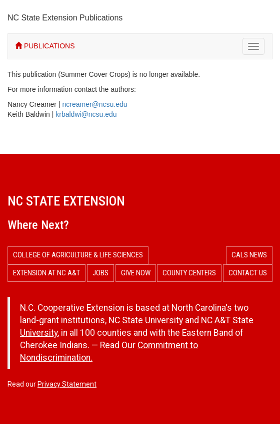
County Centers (189, 272)
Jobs (100, 272)
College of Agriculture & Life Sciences (78, 254)
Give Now (135, 272)
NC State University (145, 320)
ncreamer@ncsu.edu (94, 104)
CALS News (249, 254)
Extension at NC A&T (46, 272)
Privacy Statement (67, 384)
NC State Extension (66, 201)
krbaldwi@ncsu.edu (86, 114)
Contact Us (247, 272)
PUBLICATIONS (45, 46)
